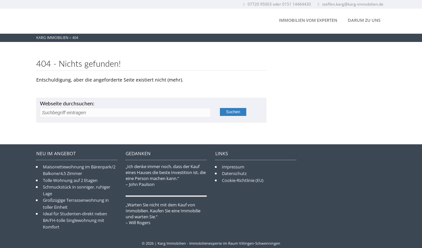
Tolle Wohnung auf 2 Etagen (70, 180)
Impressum (233, 167)
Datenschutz (234, 173)
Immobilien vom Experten (308, 20)
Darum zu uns (364, 20)
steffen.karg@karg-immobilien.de (349, 4)
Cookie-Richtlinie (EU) (242, 180)
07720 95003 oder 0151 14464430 (276, 4)
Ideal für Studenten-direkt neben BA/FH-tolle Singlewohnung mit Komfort (75, 220)
